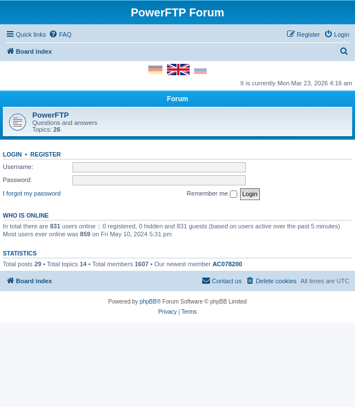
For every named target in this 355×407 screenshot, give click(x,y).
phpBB (148, 301)
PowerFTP (50, 115)
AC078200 (227, 264)
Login (12, 154)
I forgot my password (32, 193)
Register (46, 154)
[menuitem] (60, 34)
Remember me (212, 194)
